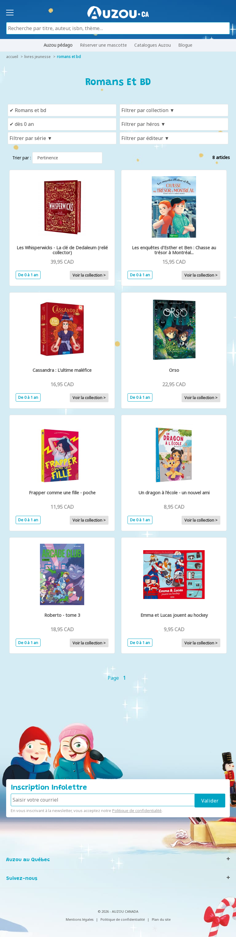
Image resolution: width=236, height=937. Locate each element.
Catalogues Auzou (152, 45)
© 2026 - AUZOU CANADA (118, 911)
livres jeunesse (37, 56)
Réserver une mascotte (103, 45)
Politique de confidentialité (137, 810)
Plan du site (161, 919)
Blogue (185, 45)
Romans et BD (69, 56)
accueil (12, 56)
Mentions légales (79, 919)
